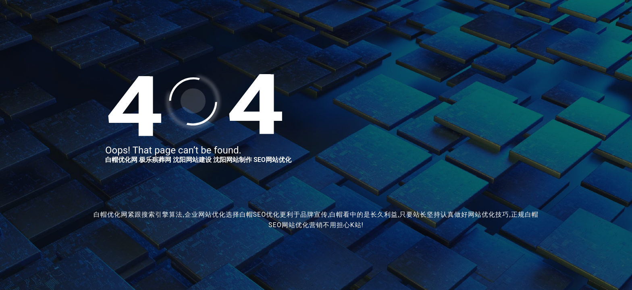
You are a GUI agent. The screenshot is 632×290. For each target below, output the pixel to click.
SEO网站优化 (272, 160)
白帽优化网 (121, 160)
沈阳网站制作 (232, 160)
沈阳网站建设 (192, 160)
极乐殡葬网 (155, 160)
